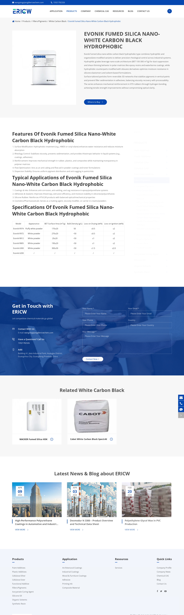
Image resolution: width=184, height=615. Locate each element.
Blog (130, 11)
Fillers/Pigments (40, 21)
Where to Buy (95, 102)
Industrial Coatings (70, 571)
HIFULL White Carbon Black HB (150, 202)
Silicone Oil (139, 260)
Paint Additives (141, 150)
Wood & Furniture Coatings (74, 575)
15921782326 (59, 2)
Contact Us (143, 11)
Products (71, 11)
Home (17, 21)
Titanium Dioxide (143, 247)
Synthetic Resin (142, 272)
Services (118, 567)
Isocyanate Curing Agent (146, 254)
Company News (164, 571)
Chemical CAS (102, 11)
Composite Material (71, 587)
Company (86, 11)
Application (56, 11)
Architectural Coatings (72, 567)
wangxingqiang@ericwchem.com (29, 2)
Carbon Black (142, 243)
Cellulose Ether (141, 162)
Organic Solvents (142, 266)
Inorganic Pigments (145, 186)
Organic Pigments (144, 239)
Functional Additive (144, 174)
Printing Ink (67, 583)
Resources (118, 11)
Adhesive (66, 579)
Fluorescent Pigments (146, 235)
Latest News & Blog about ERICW (92, 476)
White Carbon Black (57, 21)
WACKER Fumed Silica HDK (148, 228)
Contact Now (95, 359)
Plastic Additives (142, 156)
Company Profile (164, 567)
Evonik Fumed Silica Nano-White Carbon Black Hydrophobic (94, 21)
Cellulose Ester (141, 168)
